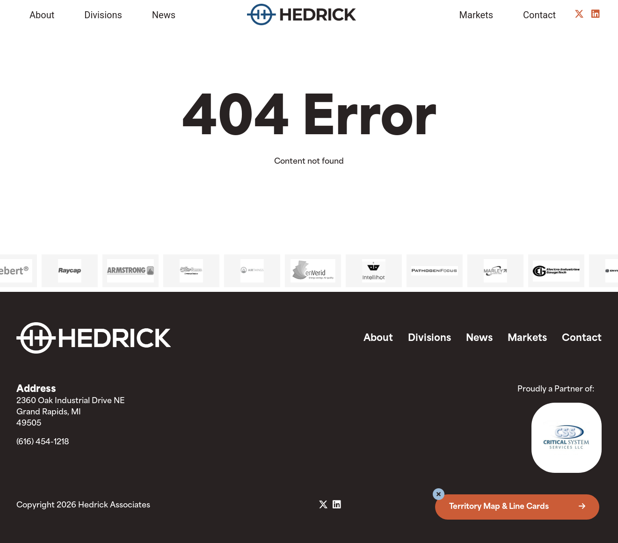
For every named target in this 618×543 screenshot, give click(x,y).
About (41, 15)
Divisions (103, 15)
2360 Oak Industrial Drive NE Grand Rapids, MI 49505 (70, 412)
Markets (476, 15)
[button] (438, 495)
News (163, 15)
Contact (539, 15)
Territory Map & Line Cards (517, 507)
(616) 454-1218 (42, 442)
